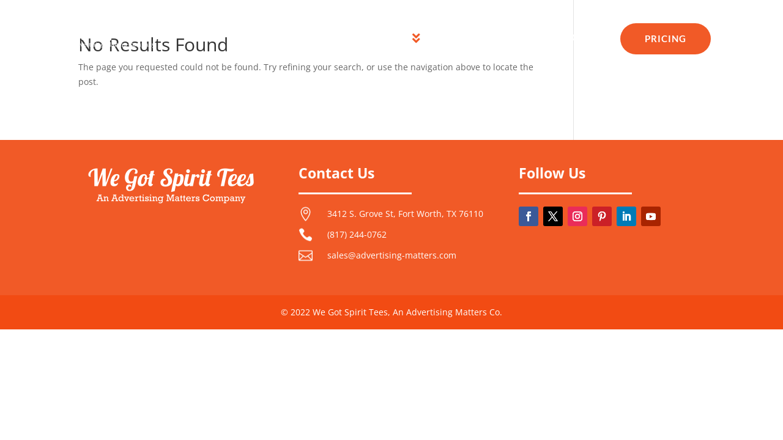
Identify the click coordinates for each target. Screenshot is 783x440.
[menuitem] (294, 38)
